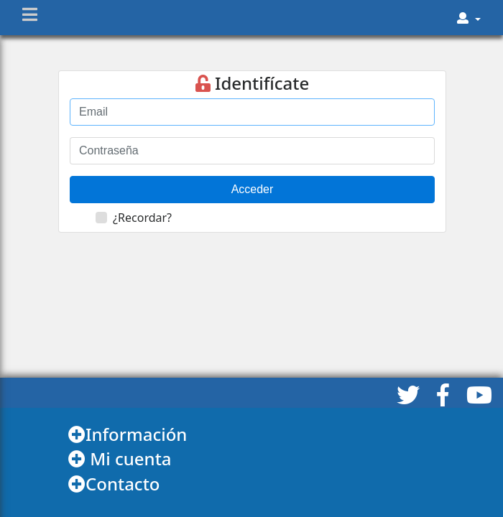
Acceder (252, 189)
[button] (469, 18)
